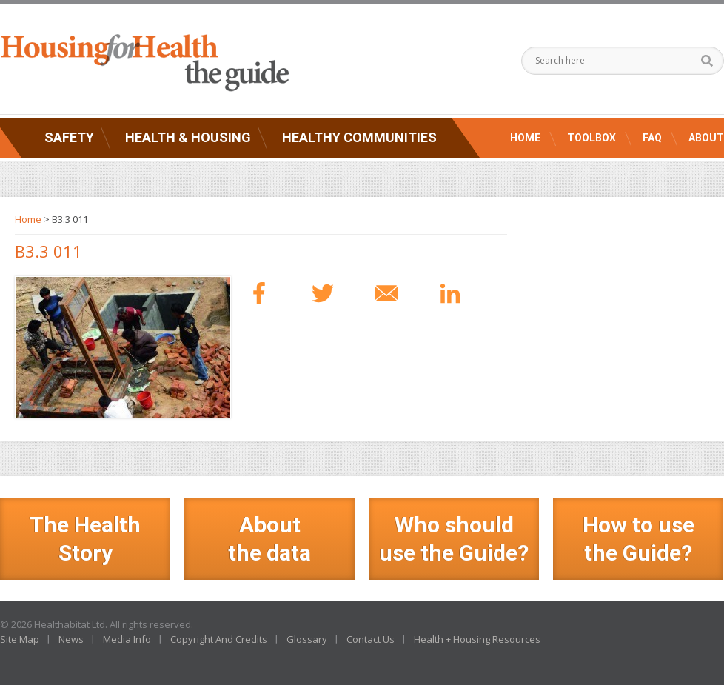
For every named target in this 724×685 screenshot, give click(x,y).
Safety (69, 137)
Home (525, 138)
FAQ (652, 138)
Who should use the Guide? (454, 539)
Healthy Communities (359, 137)
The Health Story (85, 539)
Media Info (127, 639)
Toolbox (591, 138)
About (706, 138)
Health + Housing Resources (477, 639)
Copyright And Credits (218, 639)
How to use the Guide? (638, 539)
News (71, 639)
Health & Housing (188, 137)
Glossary (306, 639)
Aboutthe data (269, 539)
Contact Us (370, 639)
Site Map (19, 639)
